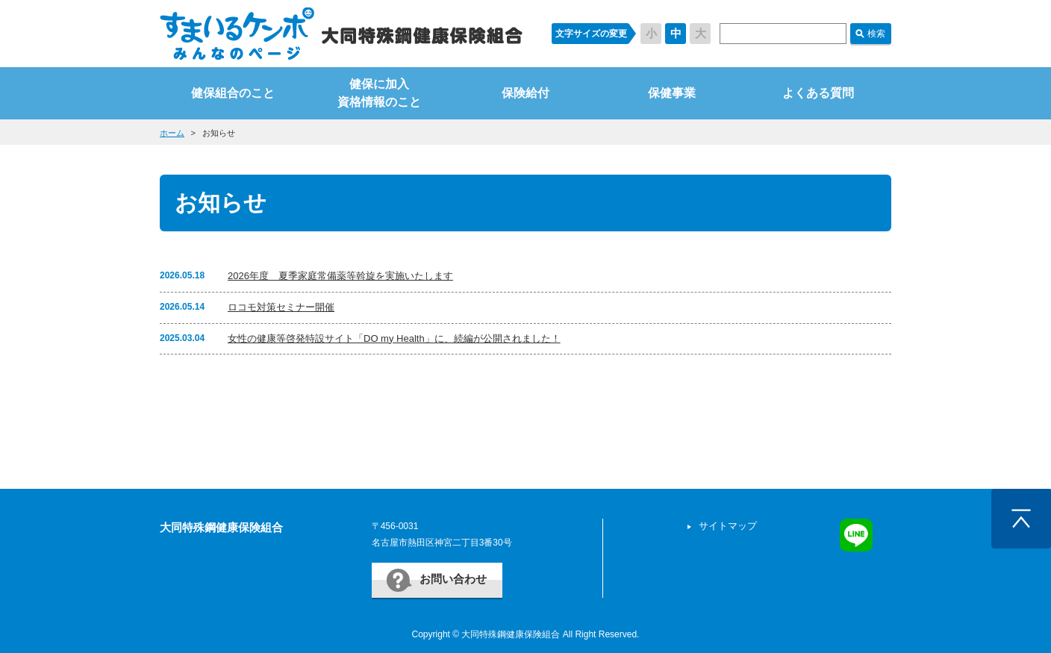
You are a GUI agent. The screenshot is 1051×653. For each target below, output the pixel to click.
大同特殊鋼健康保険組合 (221, 527)
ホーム (172, 132)
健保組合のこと (233, 93)
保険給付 (525, 93)
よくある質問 (818, 93)
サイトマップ (728, 525)
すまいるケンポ (341, 33)
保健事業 (672, 93)
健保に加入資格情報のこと (379, 93)
